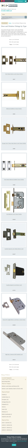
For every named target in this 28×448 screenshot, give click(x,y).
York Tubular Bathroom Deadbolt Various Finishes (14, 179)
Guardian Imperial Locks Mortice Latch (14, 285)
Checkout (20, 1)
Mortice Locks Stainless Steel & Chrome (11, 388)
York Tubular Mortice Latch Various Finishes (14, 74)
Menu (3, 14)
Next (18, 44)
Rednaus (4, 411)
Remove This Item (25, 379)
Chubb (3, 394)
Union (3, 409)
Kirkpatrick (4, 404)
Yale (3, 406)
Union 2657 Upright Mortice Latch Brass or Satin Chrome (14, 319)
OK (25, 17)
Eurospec (4, 399)
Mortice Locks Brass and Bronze (9, 386)
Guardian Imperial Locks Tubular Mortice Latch (14, 248)
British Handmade (6, 414)
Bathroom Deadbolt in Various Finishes (14, 108)
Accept (14, 444)
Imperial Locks (5, 416)
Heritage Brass (5, 402)
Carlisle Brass (5, 397)
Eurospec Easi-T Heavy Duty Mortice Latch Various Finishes (14, 143)
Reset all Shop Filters (6, 381)
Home (10, 23)
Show (10, 42)
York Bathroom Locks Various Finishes (14, 214)
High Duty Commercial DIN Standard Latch (14, 354)
